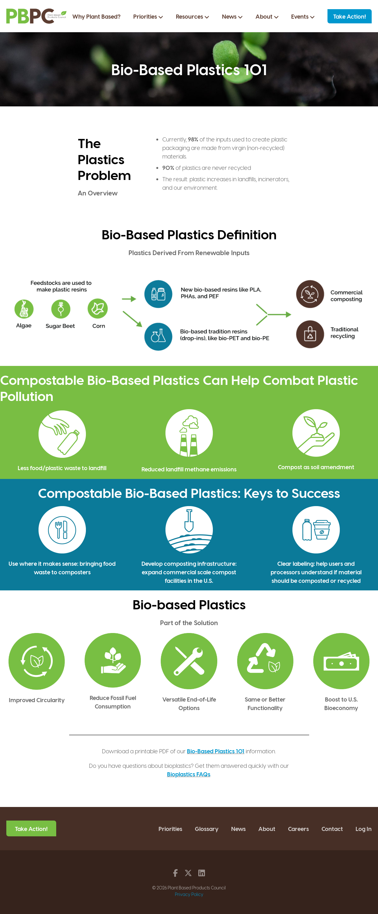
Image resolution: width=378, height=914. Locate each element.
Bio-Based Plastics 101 (216, 751)
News (232, 16)
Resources (192, 16)
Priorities (148, 16)
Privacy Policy (189, 893)
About (267, 16)
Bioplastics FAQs (188, 773)
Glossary (207, 828)
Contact (332, 828)
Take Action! (349, 16)
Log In (364, 828)
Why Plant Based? (96, 16)
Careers (298, 828)
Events (303, 16)
